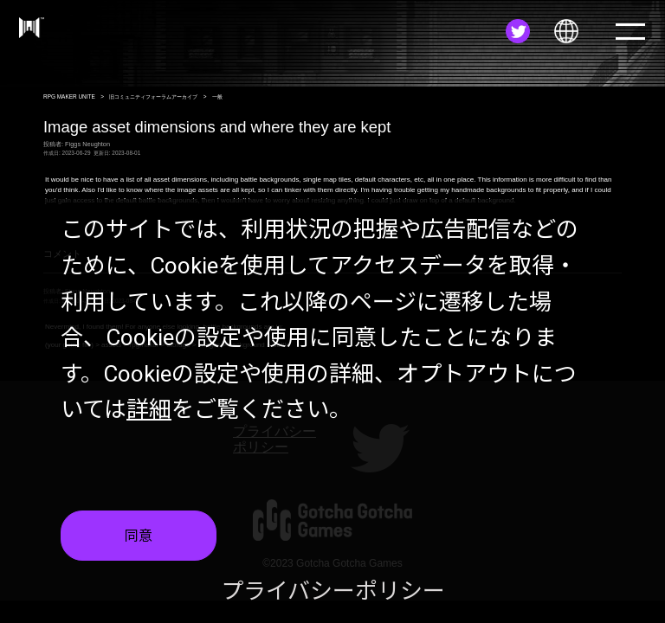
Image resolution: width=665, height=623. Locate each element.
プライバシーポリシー (333, 601)
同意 (138, 545)
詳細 (148, 420)
